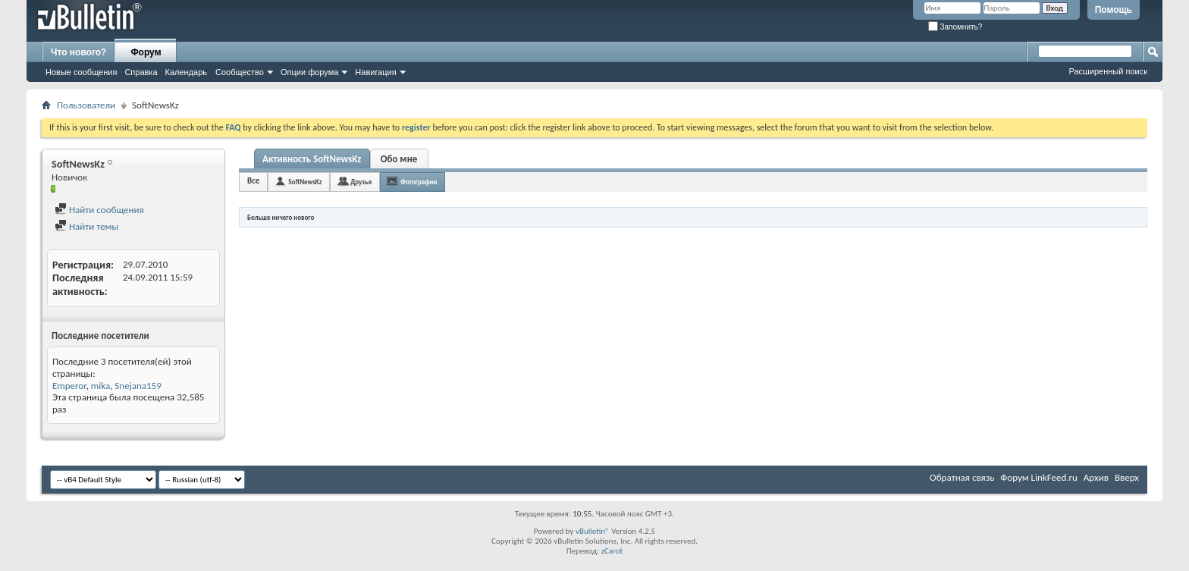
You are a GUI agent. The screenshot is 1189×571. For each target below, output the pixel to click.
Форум (145, 52)
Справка (140, 72)
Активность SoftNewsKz (312, 159)
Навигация (375, 72)
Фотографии (418, 181)
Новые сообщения (81, 72)
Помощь (1113, 10)
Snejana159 (138, 385)
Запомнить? (955, 27)
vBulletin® (593, 531)
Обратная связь (962, 477)
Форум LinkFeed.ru (1039, 477)
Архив (1096, 477)
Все (253, 181)
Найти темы (86, 226)
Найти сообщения (99, 209)
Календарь (186, 72)
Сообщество (239, 72)
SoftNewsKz (305, 181)
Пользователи (86, 105)
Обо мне (399, 159)
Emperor (69, 385)
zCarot (612, 551)
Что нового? (78, 52)
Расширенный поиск (1107, 71)
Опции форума (309, 72)
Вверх (1127, 477)
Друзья (361, 181)
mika (100, 385)
